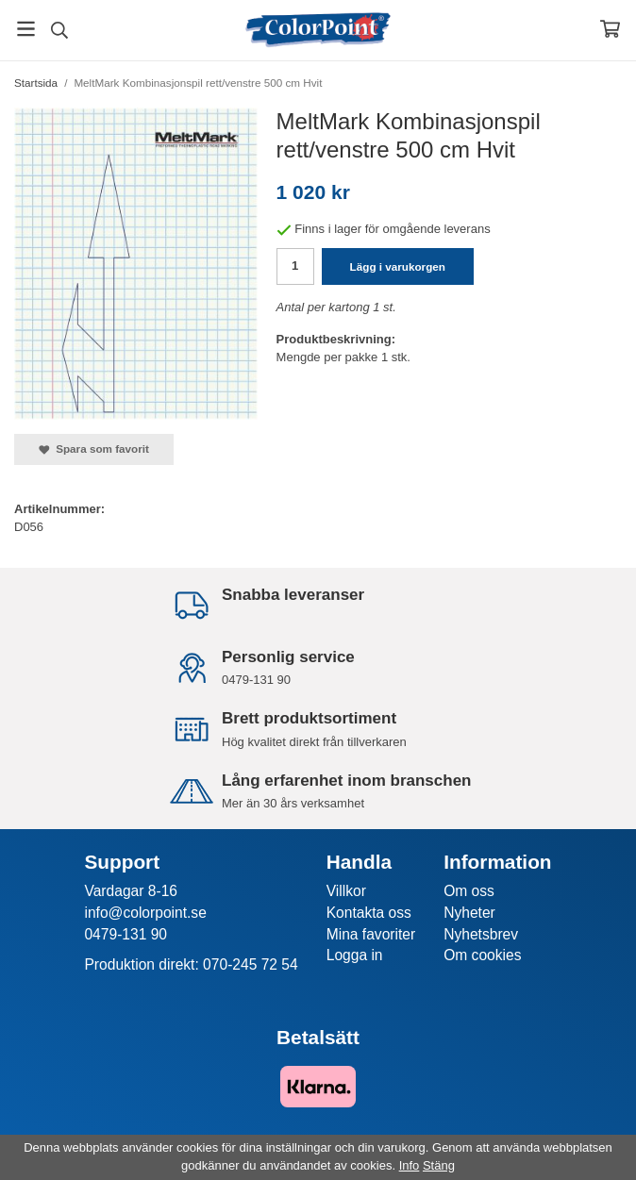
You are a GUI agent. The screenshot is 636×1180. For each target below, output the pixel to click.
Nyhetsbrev (481, 934)
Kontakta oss (368, 913)
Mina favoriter (370, 934)
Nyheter (469, 913)
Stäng (439, 1165)
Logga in (354, 955)
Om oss (469, 891)
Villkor (346, 891)
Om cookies (482, 955)
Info (409, 1165)
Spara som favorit (94, 449)
